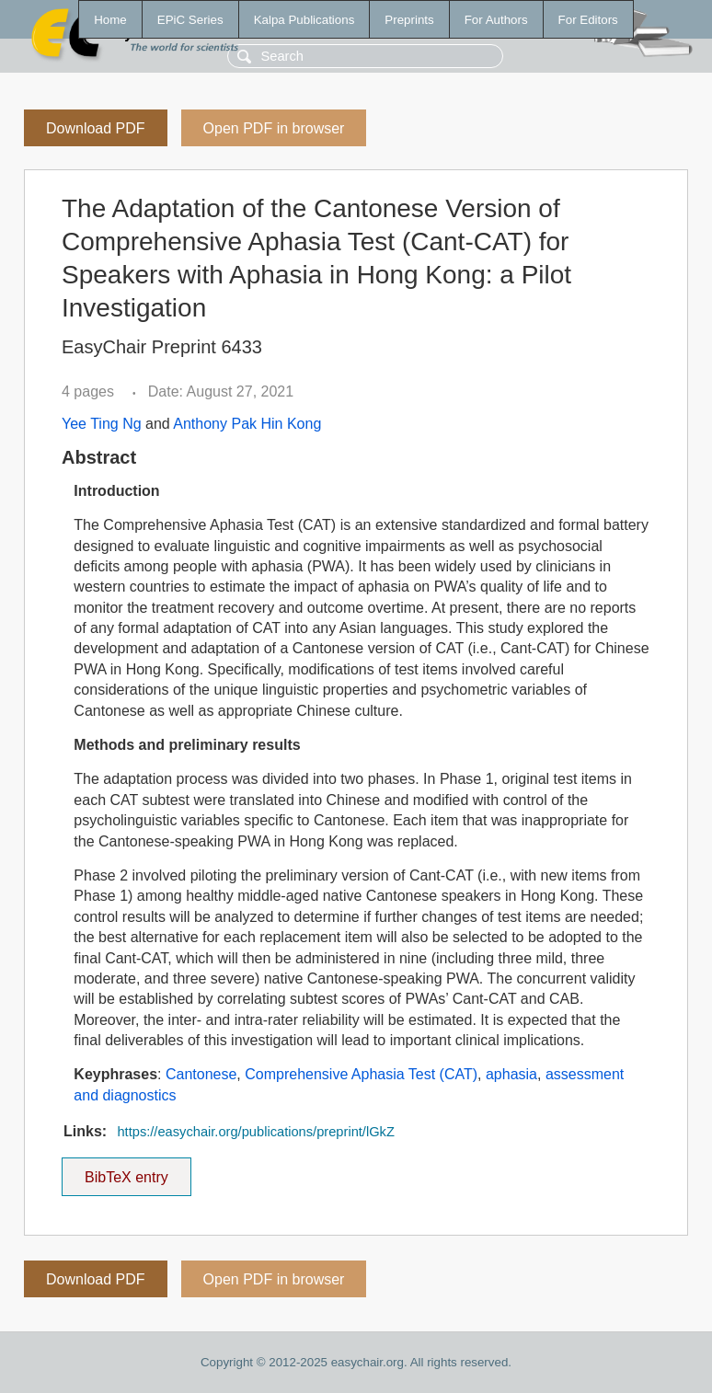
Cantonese (201, 1074)
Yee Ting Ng (102, 424)
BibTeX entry (126, 1171)
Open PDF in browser (274, 128)
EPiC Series (190, 20)
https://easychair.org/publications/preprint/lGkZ (255, 1131)
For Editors (588, 20)
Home (110, 20)
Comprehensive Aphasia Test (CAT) (361, 1074)
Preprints (409, 20)
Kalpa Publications (304, 20)
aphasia (511, 1074)
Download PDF (95, 128)
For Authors (496, 20)
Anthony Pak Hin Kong (247, 424)
